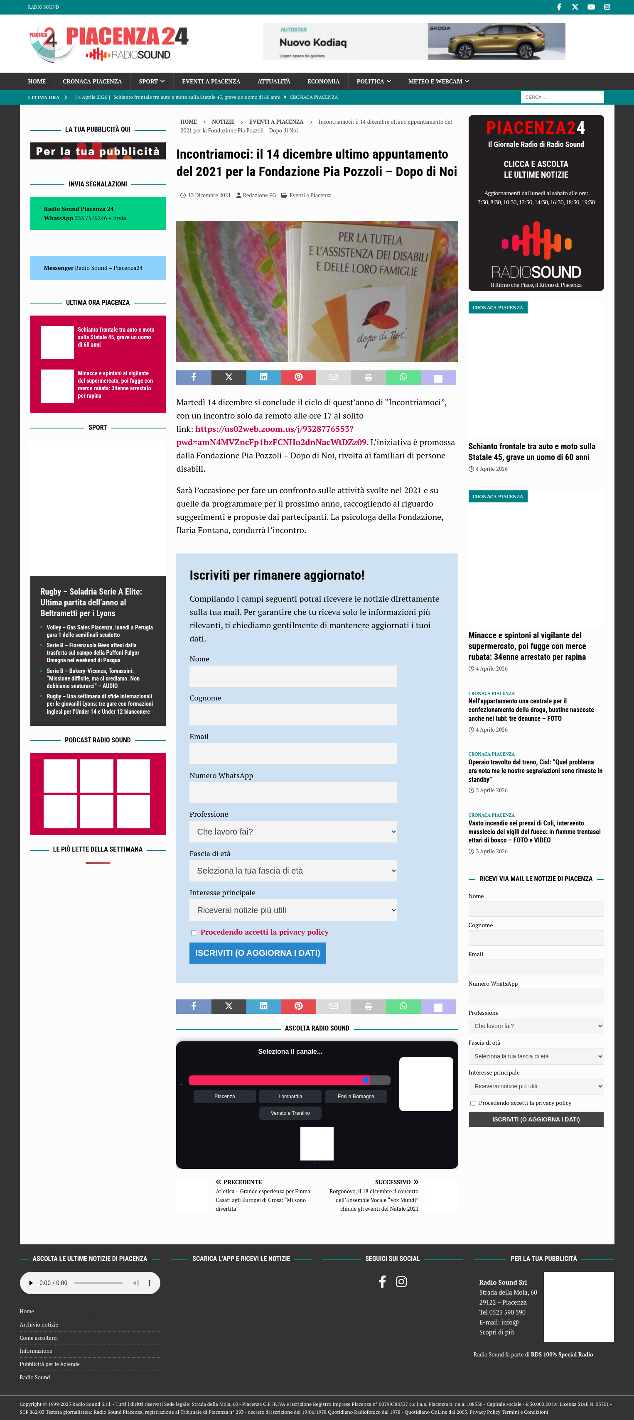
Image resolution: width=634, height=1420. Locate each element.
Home (37, 81)
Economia (323, 81)
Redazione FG (259, 195)
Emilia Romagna (356, 1096)
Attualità (274, 81)
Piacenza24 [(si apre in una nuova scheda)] (128, 268)
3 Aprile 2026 (492, 790)
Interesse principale (222, 892)
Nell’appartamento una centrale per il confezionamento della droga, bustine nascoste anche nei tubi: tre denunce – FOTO (531, 709)
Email (199, 736)
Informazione (36, 1350)
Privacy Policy (484, 1412)
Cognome (205, 698)
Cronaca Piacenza (92, 81)
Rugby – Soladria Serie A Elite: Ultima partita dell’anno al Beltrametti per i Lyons (91, 602)
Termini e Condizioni (524, 1412)
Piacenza (224, 1096)
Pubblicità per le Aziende (50, 1364)
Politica (370, 81)
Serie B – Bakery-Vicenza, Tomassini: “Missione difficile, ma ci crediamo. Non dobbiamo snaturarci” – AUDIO (93, 678)
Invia (119, 218)
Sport (148, 81)
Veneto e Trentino (290, 1113)
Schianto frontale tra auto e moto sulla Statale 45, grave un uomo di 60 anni (116, 337)
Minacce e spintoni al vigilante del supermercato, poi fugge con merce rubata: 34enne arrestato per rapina (527, 646)
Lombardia (290, 1096)
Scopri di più (496, 1332)
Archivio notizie (39, 1324)
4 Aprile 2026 (492, 469)
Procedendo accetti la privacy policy (265, 932)
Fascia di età (210, 853)
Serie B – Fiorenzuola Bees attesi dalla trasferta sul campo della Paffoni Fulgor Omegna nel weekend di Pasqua (93, 652)
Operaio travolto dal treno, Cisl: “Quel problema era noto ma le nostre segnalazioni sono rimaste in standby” (536, 770)
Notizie (223, 121)
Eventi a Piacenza (211, 81)
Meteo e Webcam (435, 81)
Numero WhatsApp (221, 775)
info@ (510, 1322)
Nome (199, 658)
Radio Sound (43, 7)
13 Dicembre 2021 (209, 195)
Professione (208, 814)
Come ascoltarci (39, 1338)
